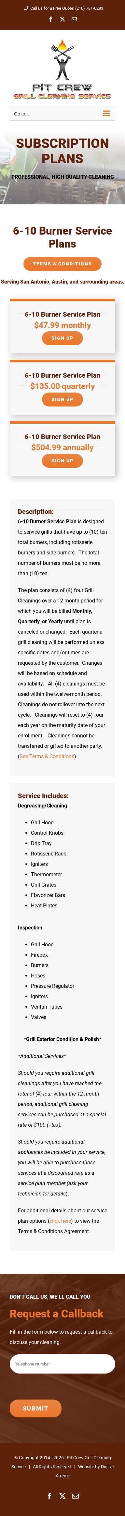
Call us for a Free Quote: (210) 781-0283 (62, 8)
